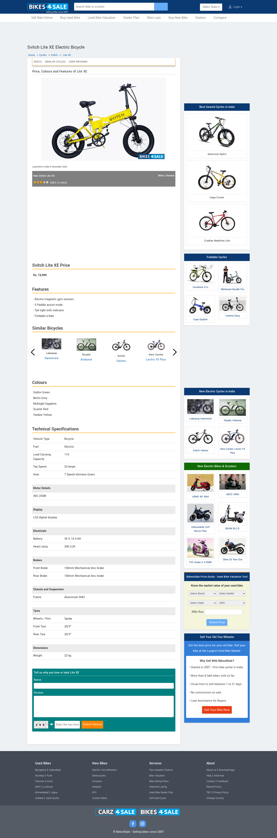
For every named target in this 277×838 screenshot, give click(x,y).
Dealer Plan (131, 17)
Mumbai (39, 775)
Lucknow (48, 787)
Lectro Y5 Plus (156, 360)
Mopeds (96, 787)
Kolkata (39, 798)
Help (208, 775)
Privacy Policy (221, 792)
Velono (121, 361)
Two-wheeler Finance (161, 770)
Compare (220, 17)
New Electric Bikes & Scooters (216, 466)
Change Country (215, 798)
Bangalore (40, 770)
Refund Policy (213, 787)
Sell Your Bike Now (217, 710)
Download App (226, 770)
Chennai (39, 781)
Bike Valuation (157, 775)
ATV (94, 792)
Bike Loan (154, 17)
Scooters (97, 781)
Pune (49, 775)
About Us (211, 770)
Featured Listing (158, 787)
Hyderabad (55, 770)
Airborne (86, 360)
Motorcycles (99, 775)
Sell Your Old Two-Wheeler (217, 637)
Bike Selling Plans (159, 781)
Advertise (219, 775)
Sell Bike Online (41, 17)
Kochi (50, 781)
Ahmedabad (41, 792)
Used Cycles (52, 798)
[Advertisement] (138, 32)
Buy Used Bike (70, 17)
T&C (208, 792)
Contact (210, 781)
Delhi (38, 787)
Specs (38, 61)
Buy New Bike (178, 17)
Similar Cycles (55, 61)
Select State (211, 7)
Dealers (200, 17)
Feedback (223, 781)
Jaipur (54, 792)
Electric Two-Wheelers (104, 770)
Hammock (52, 358)
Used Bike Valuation (101, 17)
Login (235, 7)
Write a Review (166, 175)
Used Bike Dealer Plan (161, 792)
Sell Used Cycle (157, 798)
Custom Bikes (99, 798)
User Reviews (78, 61)
